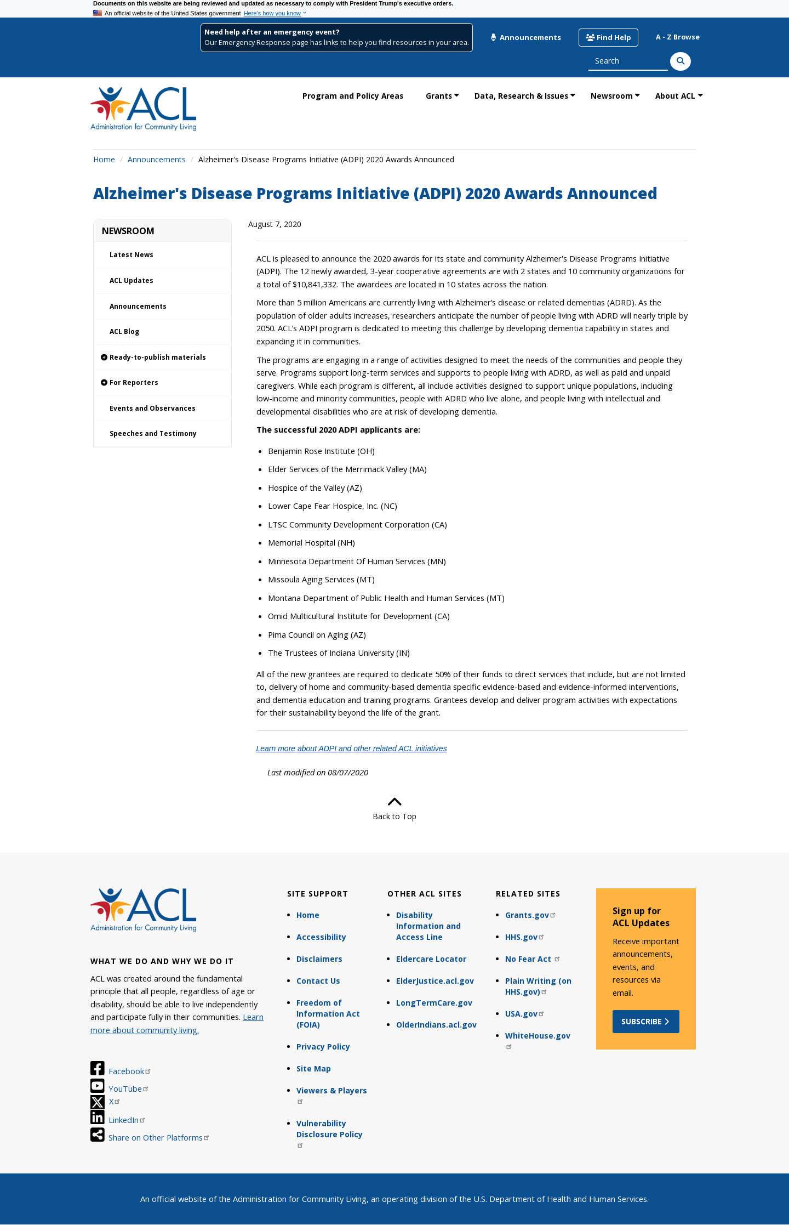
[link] (162, 358)
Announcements (525, 37)
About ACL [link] (675, 95)
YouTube (129, 1088)
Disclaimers (319, 959)
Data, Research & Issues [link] (521, 95)
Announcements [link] (138, 306)
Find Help (608, 37)
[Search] (680, 61)
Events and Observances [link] (153, 408)
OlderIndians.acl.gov (436, 1024)
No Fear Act (533, 959)
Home (104, 159)
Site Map (313, 1068)
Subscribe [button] (646, 1021)
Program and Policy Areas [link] (352, 95)
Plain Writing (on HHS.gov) (538, 986)
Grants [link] (439, 95)
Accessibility (321, 937)
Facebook (130, 1070)
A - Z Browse (678, 37)
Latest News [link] (131, 254)
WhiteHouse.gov (537, 1040)
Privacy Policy (323, 1046)
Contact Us (318, 981)
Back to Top (394, 808)
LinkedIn (127, 1119)
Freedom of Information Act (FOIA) (328, 1013)
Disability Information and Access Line (428, 926)
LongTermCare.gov (434, 1002)
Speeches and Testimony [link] (153, 433)
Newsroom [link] (612, 95)
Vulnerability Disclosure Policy (329, 1133)
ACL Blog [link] (124, 331)
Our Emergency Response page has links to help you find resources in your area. (336, 42)
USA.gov (525, 1013)
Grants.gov (531, 915)
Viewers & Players (331, 1094)
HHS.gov (525, 937)
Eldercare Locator (431, 959)
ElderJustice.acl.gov (435, 981)
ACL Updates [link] (131, 280)
